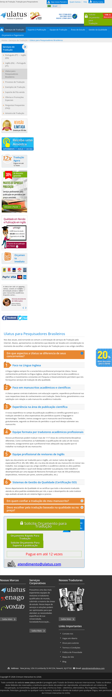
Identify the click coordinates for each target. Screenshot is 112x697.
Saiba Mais (7, 619)
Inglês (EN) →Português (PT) (15, 64)
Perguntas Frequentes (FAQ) (15, 106)
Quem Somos (75, 2)
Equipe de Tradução (58, 29)
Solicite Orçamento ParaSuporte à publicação (25, 544)
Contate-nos (67, 633)
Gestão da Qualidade (98, 29)
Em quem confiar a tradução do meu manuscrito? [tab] (45, 501)
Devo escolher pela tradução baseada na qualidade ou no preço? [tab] (45, 509)
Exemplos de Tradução (15, 87)
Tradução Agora (13, 161)
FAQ (85, 2)
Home (2, 29)
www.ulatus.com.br (33, 682)
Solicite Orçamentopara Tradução (100, 19)
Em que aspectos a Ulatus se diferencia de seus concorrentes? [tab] (45, 354)
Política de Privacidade (72, 652)
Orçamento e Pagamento (13, 35)
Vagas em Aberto (69, 638)
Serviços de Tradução (14, 29)
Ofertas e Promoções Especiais (14, 98)
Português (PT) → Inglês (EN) (15, 56)
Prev (23, 308)
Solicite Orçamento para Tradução (43, 525)
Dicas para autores (70, 643)
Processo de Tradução (15, 82)
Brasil (55, 6)
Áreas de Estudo (78, 29)
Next (25, 308)
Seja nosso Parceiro (59, 2)
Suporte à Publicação (37, 29)
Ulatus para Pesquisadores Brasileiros (11, 74)
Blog (64, 661)
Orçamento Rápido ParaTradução (25, 537)
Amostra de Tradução (14, 113)
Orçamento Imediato (13, 258)
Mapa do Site (68, 657)
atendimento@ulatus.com (39, 564)
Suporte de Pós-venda (15, 92)
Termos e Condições (71, 647)
